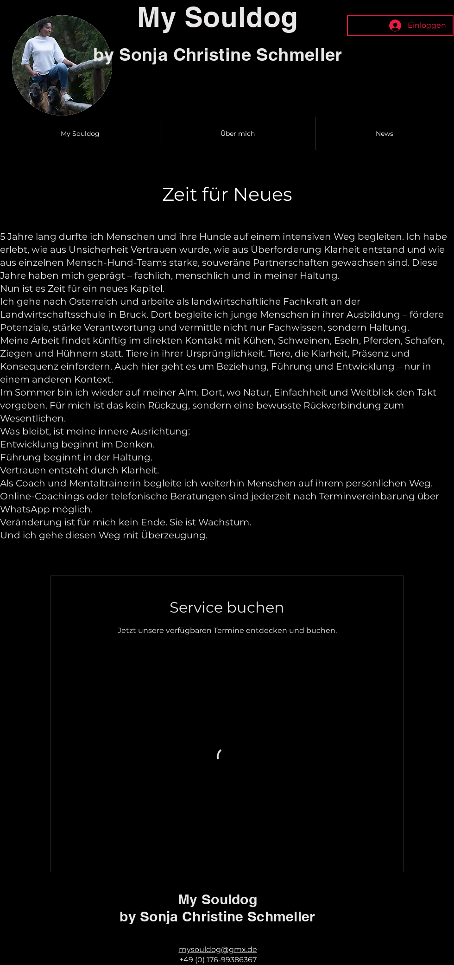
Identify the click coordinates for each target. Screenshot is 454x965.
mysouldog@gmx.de (218, 949)
